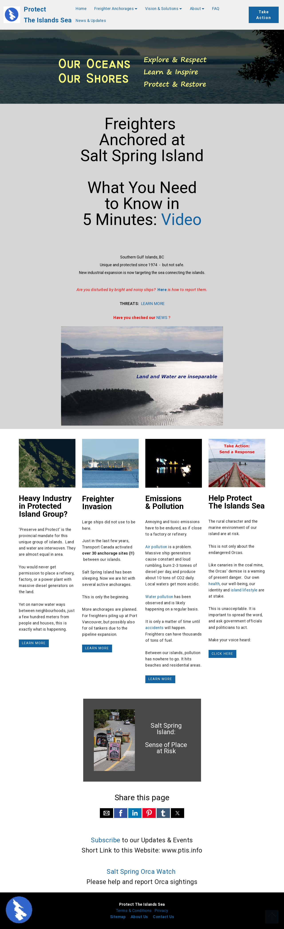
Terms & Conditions (134, 910)
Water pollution (159, 597)
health (214, 584)
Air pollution (156, 547)
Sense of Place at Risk (166, 748)
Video (179, 219)
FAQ (215, 8)
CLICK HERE (222, 654)
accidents (154, 628)
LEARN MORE (153, 303)
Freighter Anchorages (114, 8)
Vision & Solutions (161, 8)
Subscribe (105, 840)
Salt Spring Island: (166, 729)
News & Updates (91, 20)
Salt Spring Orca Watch (141, 871)
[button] (106, 813)
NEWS (162, 317)
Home (81, 8)
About (195, 8)
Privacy (161, 910)
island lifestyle (244, 590)
